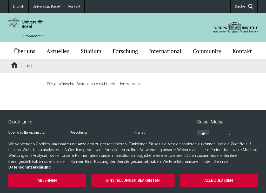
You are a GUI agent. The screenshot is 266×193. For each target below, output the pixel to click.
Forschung (125, 51)
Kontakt (74, 6)
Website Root (14, 65)
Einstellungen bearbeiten (133, 180)
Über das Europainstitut (26, 132)
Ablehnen (47, 180)
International (165, 51)
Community (207, 51)
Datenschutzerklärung (29, 167)
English (18, 6)
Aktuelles (57, 51)
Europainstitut (33, 36)
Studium (91, 51)
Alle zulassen (218, 180)
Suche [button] (244, 6)
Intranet (139, 132)
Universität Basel (46, 6)
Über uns (24, 51)
